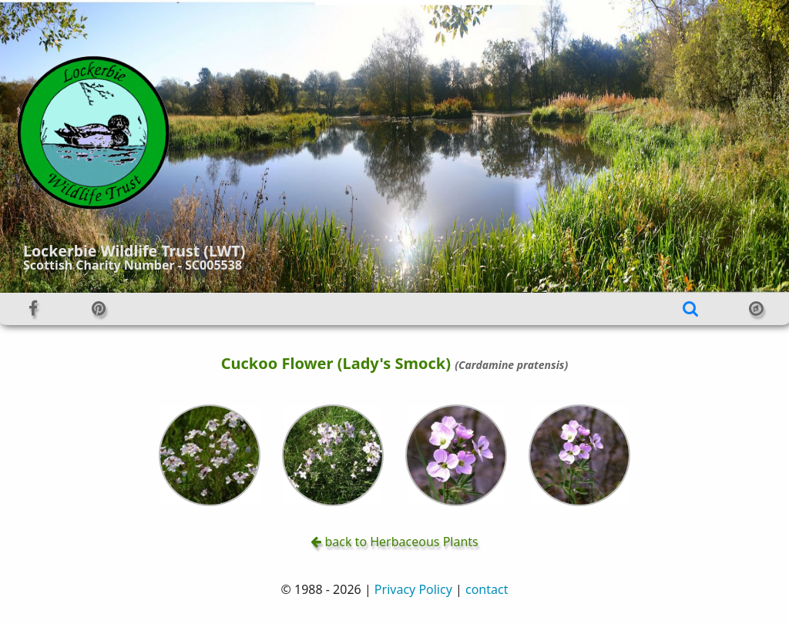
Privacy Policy (413, 589)
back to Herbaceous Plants (394, 541)
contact (486, 589)
